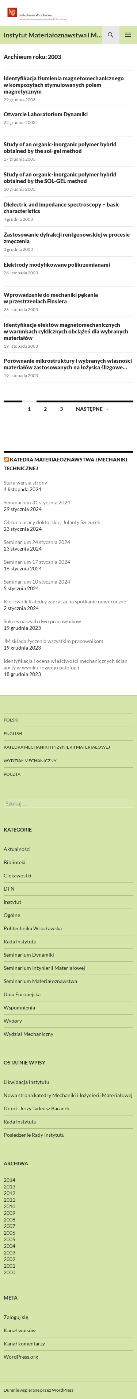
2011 (9, 1200)
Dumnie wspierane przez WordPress (38, 1390)
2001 (9, 1266)
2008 (9, 1219)
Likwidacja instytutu (26, 1082)
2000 (9, 1272)
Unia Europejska (22, 994)
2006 (9, 1233)
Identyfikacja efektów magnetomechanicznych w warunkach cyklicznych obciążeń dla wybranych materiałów (66, 331)
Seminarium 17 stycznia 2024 (37, 562)
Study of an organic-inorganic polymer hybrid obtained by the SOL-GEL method (60, 177)
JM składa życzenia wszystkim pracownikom (53, 641)
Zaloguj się (16, 1317)
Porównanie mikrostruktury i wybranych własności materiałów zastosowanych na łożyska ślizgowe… (68, 363)
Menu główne (128, 35)
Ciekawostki (17, 875)
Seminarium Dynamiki (29, 954)
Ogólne (12, 915)
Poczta (12, 774)
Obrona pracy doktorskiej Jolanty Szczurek (52, 522)
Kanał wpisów (20, 1330)
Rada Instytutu (20, 941)
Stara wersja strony (25, 482)
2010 (9, 1206)
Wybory (13, 1021)
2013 (9, 1186)
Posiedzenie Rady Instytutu (34, 1135)
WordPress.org (21, 1357)
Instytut (12, 902)
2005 (9, 1239)
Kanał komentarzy (24, 1343)
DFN (9, 888)
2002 (9, 1259)
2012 (9, 1193)
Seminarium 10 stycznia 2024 (37, 581)
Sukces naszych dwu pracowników (42, 621)
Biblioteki (15, 862)
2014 (9, 1180)
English (13, 733)
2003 (9, 1252)
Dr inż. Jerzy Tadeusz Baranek (37, 1108)
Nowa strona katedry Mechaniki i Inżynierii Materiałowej (68, 1095)
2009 (9, 1213)
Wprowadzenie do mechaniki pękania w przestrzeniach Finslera (51, 297)
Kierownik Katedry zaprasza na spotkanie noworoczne (65, 601)
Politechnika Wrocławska (33, 928)
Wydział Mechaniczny (30, 760)
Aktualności (17, 849)
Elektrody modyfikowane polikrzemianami (57, 264)
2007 (9, 1226)
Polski (11, 720)
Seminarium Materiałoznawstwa (40, 981)
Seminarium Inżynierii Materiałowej (44, 968)
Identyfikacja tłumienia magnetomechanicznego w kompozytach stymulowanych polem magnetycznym (64, 85)
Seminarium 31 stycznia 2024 (37, 502)
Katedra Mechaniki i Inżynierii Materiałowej (57, 747)
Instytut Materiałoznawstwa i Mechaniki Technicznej (53, 35)
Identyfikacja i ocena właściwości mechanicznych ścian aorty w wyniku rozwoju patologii (66, 664)
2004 (9, 1246)
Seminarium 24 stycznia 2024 (37, 542)
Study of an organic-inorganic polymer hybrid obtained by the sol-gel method (60, 147)
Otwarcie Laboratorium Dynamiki (46, 114)
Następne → (92, 409)
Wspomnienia (19, 1007)
